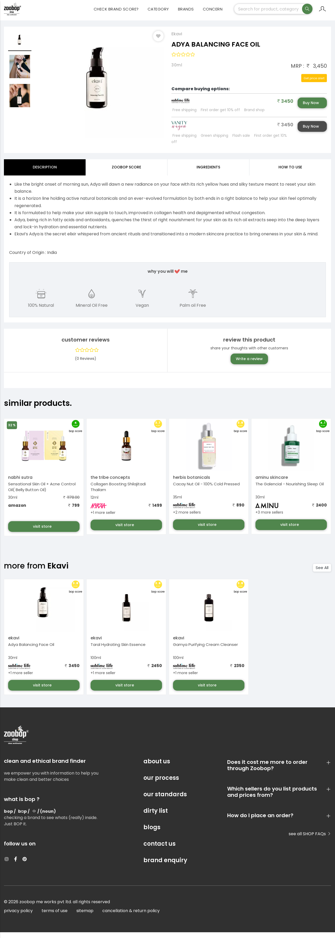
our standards (165, 800)
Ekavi (176, 40)
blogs (151, 833)
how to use (290, 172)
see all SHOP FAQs (310, 840)
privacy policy (18, 916)
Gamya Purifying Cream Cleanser (205, 650)
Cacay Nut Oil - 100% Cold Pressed (206, 489)
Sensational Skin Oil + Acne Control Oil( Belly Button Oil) (42, 492)
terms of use (55, 916)
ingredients (208, 172)
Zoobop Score (126, 172)
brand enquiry (165, 866)
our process (161, 784)
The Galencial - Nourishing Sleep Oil (289, 489)
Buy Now (311, 108)
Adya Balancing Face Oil (31, 650)
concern (213, 13)
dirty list (155, 816)
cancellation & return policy (131, 916)
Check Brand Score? (116, 13)
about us (156, 767)
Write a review (249, 364)
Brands (186, 13)
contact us (159, 849)
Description (45, 172)
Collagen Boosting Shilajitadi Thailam (118, 492)
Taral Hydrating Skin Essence (118, 650)
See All (322, 573)
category (158, 13)
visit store (43, 532)
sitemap (84, 916)
